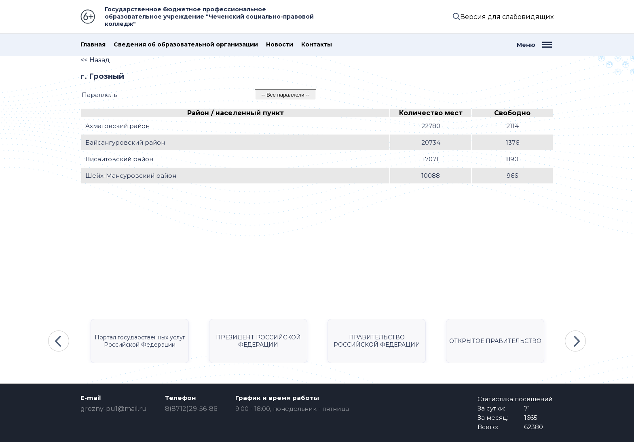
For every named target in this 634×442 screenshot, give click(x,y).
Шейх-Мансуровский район (130, 175)
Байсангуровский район (125, 142)
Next (575, 340)
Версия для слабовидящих (507, 17)
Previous (58, 340)
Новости (279, 44)
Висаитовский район (119, 159)
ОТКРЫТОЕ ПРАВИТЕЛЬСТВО (495, 341)
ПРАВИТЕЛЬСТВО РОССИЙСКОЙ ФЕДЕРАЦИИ (377, 341)
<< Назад (95, 60)
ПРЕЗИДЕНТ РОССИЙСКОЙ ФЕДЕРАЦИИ (258, 341)
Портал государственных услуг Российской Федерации (140, 341)
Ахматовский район (117, 126)
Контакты (316, 44)
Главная (93, 44)
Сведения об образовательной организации (186, 44)
